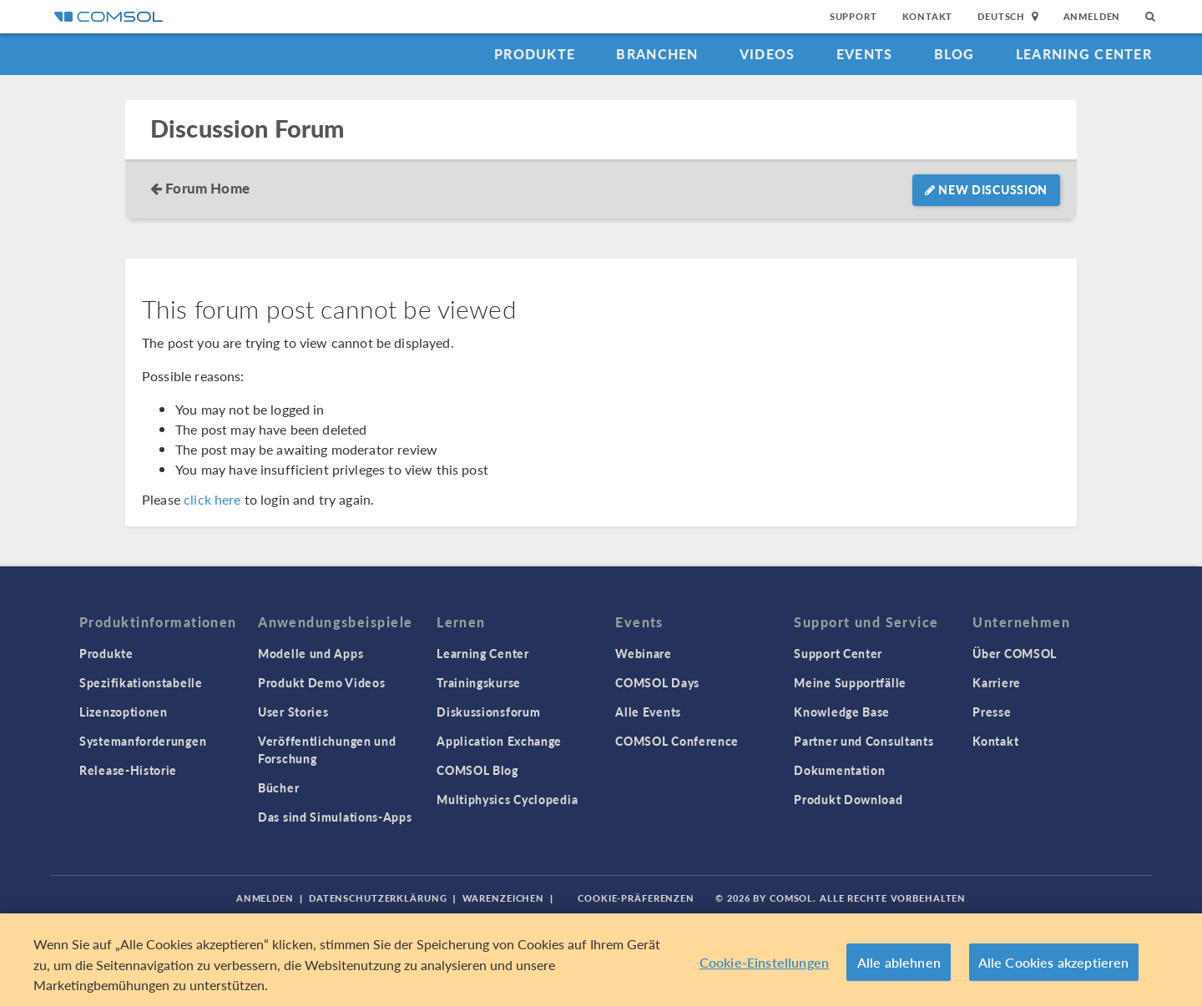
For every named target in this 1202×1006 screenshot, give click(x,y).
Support (853, 16)
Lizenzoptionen (123, 711)
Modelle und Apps (310, 653)
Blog (954, 53)
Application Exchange (499, 740)
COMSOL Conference (677, 740)
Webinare (643, 653)
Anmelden (1092, 16)
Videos (767, 53)
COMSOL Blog (477, 770)
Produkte (534, 53)
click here (212, 499)
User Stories (293, 711)
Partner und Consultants (863, 740)
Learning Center (1084, 53)
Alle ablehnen (899, 963)
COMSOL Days (657, 682)
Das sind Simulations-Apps (335, 816)
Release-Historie (128, 770)
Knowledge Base (842, 711)
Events (864, 53)
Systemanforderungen (142, 740)
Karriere (996, 682)
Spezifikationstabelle (141, 682)
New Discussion (986, 189)
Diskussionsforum (488, 711)
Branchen (657, 53)
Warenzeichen (503, 898)
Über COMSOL (1014, 653)
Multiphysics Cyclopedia (507, 799)
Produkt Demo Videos (321, 682)
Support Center (838, 653)
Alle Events (648, 711)
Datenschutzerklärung (378, 898)
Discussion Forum (247, 129)
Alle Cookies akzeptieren (1053, 963)
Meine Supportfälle (850, 682)
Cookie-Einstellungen (764, 963)
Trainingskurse (479, 682)
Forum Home (207, 188)
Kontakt (927, 16)
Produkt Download (848, 799)
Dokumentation (839, 770)
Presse (991, 711)
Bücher (278, 787)
